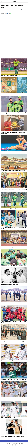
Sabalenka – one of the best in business (8, 151)
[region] (14, 23)
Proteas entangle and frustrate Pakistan (8, 417)
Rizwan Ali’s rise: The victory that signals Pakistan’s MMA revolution (12, 436)
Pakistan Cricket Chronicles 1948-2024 (7, 94)
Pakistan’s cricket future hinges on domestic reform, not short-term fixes (13, 170)
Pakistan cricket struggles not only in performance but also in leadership (13, 379)
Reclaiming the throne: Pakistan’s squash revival (9, 284)
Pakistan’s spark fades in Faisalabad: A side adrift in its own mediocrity (13, 208)
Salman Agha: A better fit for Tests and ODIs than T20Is (10, 75)
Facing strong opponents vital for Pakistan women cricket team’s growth (13, 265)
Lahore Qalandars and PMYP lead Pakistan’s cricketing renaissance (12, 302)
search (26, 1)
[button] (7, 13)
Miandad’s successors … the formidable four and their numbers (12, 360)
